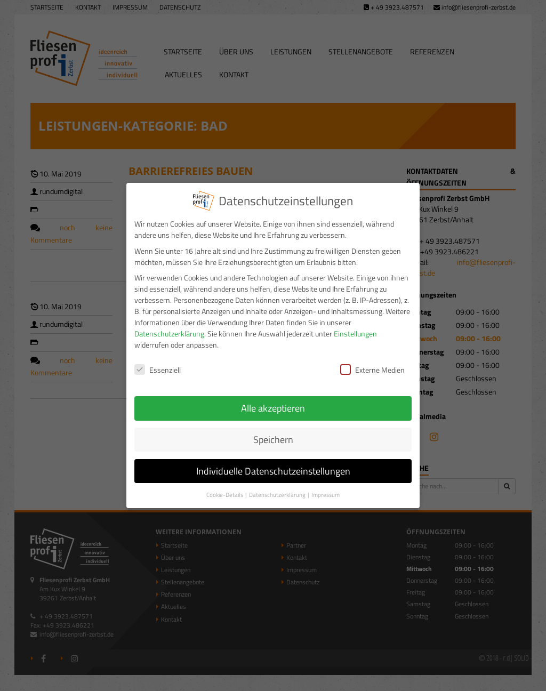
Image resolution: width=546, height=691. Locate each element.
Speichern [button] (273, 432)
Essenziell (157, 363)
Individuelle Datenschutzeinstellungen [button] (273, 464)
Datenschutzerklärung (169, 327)
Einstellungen (355, 327)
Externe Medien (372, 363)
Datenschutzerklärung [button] (278, 488)
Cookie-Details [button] (225, 488)
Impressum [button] (325, 488)
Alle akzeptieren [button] (273, 401)
